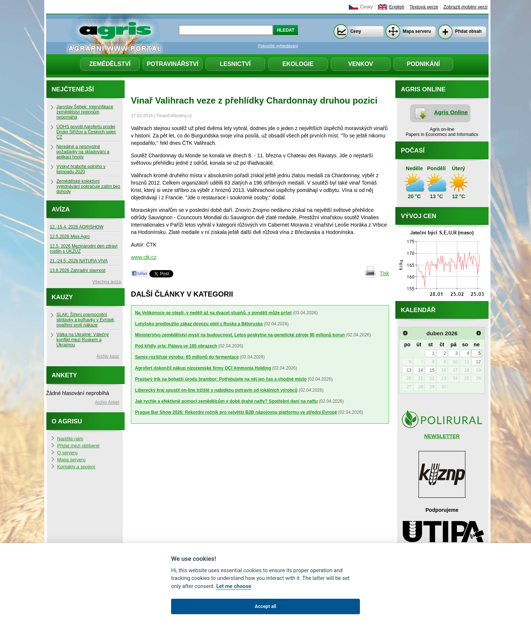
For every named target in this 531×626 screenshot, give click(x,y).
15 (432, 370)
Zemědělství (110, 64)
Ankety (64, 375)
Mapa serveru (417, 31)
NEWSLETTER (441, 436)
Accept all (265, 606)
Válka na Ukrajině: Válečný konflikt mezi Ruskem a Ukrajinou (82, 339)
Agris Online (451, 112)
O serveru (67, 452)
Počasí (412, 150)
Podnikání (423, 64)
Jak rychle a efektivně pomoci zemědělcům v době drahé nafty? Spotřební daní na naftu (226, 401)
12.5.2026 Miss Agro (70, 236)
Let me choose (233, 586)
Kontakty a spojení (76, 466)
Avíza (61, 209)
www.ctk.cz (143, 257)
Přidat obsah (468, 31)
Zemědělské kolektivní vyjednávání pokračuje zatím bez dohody (88, 186)
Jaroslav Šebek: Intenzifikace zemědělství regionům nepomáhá (84, 112)
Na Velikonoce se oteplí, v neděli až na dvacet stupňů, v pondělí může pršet (213, 312)
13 (408, 370)
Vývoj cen (418, 216)
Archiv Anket (107, 402)
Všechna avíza (106, 281)
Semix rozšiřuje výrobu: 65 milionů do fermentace (187, 357)
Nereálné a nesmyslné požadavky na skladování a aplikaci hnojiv (82, 152)
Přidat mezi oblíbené (78, 445)
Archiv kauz (108, 356)
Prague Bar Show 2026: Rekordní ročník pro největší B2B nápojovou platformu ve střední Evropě (236, 412)
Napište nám (70, 438)
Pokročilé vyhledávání (278, 45)
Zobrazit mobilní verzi (465, 7)
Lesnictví (235, 64)
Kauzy (62, 297)
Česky (366, 7)
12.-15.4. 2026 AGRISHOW (76, 227)
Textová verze (424, 7)
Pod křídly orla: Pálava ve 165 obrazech (176, 346)
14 (420, 370)
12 (478, 361)
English (396, 7)
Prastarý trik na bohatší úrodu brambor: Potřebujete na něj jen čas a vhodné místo (220, 379)
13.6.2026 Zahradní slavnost (77, 270)
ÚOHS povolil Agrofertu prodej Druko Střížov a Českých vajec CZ (86, 132)
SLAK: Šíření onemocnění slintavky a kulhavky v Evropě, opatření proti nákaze (85, 320)
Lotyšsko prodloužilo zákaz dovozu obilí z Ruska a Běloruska (199, 323)
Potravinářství (172, 64)
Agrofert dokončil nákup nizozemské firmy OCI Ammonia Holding (203, 368)
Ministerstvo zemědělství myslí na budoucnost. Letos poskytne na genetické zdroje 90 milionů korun (240, 335)
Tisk (384, 273)
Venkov (360, 64)
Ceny (355, 31)
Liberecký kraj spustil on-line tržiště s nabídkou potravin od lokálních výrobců (216, 390)
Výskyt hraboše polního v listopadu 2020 (80, 169)
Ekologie (297, 64)
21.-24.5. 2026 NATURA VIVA (79, 260)
